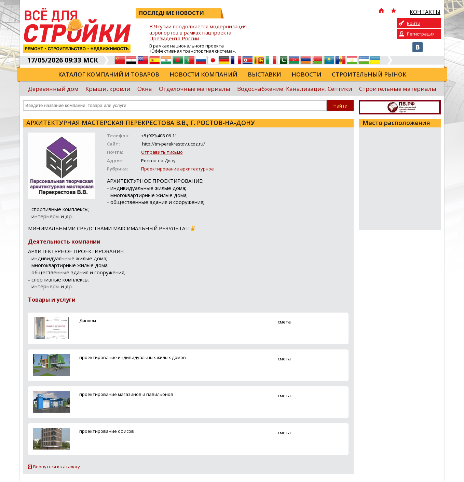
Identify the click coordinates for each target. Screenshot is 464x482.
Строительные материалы (397, 89)
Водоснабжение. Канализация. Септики (294, 89)
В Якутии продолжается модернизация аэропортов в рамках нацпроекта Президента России (198, 33)
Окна (144, 89)
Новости (306, 74)
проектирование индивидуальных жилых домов (132, 357)
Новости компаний (203, 74)
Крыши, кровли (108, 89)
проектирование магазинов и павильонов (126, 394)
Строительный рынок (369, 74)
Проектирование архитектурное (177, 169)
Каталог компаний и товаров (108, 74)
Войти (413, 23)
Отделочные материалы (194, 89)
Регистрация (421, 34)
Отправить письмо (162, 152)
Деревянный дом (53, 89)
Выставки (264, 74)
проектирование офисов (106, 431)
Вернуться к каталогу (56, 467)
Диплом (87, 320)
